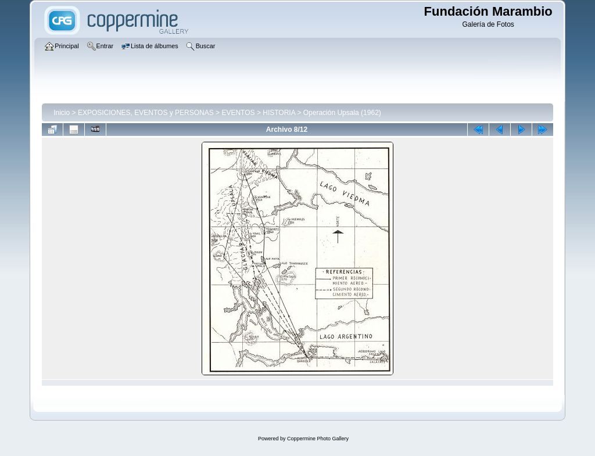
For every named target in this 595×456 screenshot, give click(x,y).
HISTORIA (279, 113)
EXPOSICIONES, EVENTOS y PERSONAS (146, 113)
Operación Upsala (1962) (342, 113)
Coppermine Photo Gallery (318, 438)
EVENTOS (238, 113)
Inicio (61, 113)
